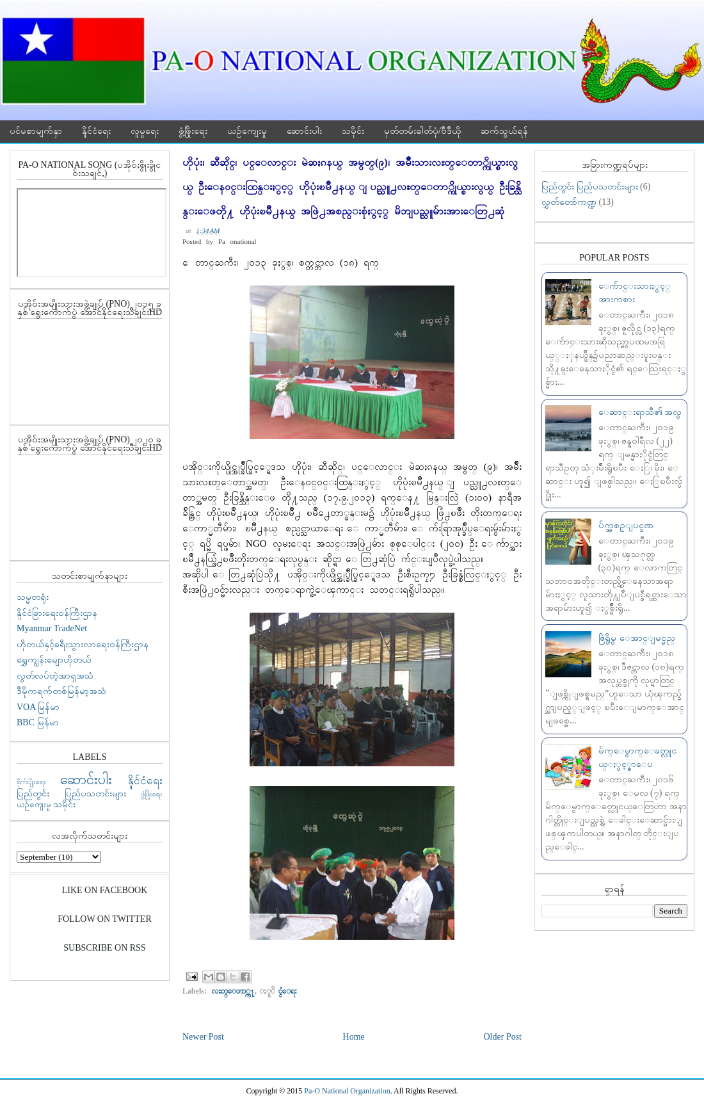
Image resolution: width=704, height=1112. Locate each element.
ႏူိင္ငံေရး (287, 991)
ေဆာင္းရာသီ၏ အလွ (640, 412)
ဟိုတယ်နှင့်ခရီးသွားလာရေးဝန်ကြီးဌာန (82, 644)
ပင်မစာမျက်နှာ (36, 131)
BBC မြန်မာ (38, 722)
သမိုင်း (353, 131)
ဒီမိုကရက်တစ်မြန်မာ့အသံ (61, 691)
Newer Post (203, 1037)
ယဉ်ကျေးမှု (247, 131)
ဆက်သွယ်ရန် (504, 131)
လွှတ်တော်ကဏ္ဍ (568, 202)
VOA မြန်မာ (38, 707)
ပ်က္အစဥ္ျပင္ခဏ (625, 525)
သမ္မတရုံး (33, 597)
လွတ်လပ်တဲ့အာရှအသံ (55, 676)
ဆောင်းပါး (304, 131)
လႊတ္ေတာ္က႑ (233, 991)
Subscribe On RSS (104, 948)
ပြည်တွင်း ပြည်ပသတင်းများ (71, 793)
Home (354, 1037)
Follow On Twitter (104, 919)
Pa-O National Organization (347, 1090)
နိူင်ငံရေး (96, 131)
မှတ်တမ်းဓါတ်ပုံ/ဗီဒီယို (422, 131)
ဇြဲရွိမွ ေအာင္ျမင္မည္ (636, 638)
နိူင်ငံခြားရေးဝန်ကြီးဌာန (57, 613)
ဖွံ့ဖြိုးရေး (193, 131)
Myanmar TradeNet (52, 628)
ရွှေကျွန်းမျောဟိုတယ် (54, 660)
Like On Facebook (105, 890)
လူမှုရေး (145, 131)
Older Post (503, 1037)
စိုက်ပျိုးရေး (31, 782)
